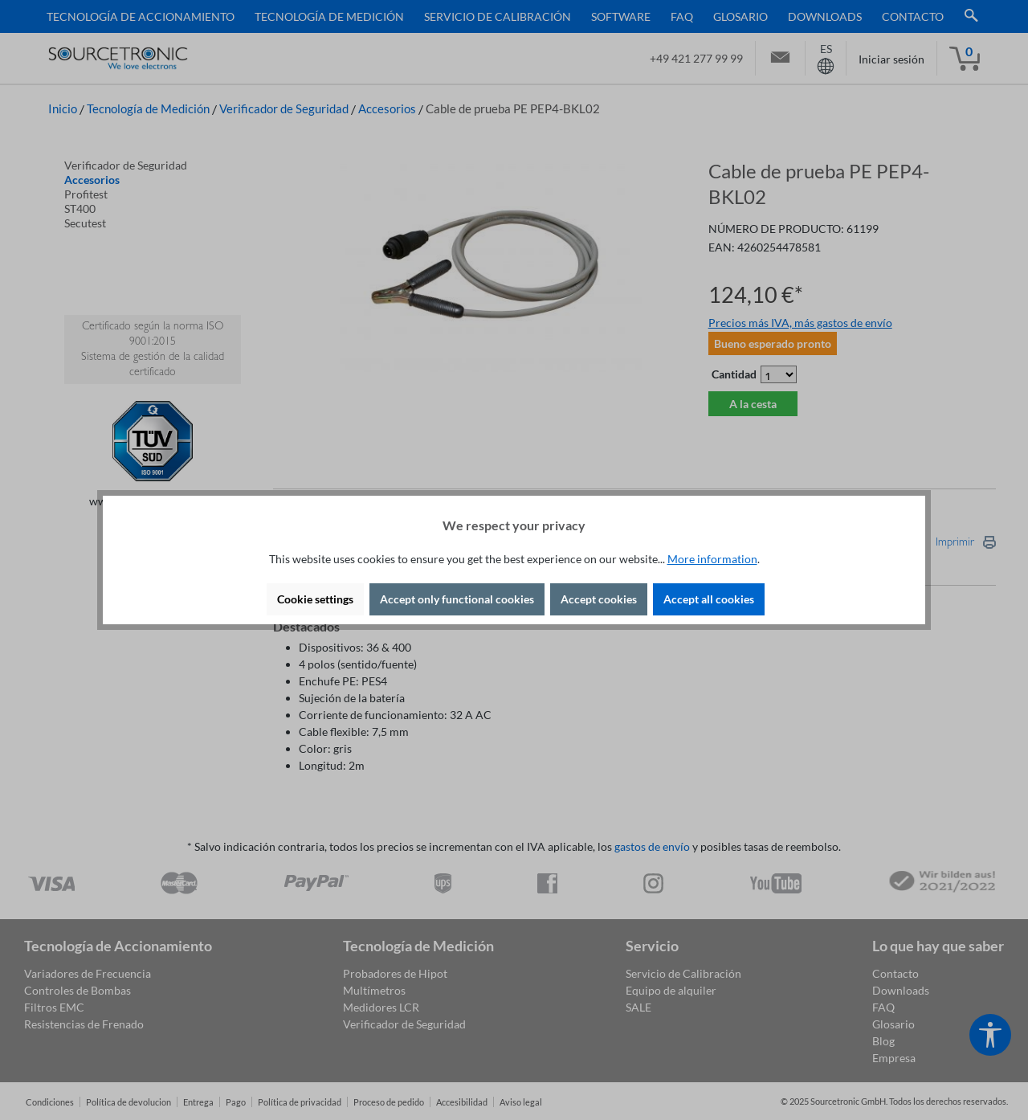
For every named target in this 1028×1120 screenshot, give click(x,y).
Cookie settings (315, 599)
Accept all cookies (708, 599)
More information (712, 559)
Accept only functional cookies (457, 599)
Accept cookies (599, 599)
